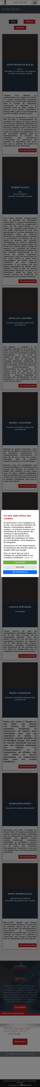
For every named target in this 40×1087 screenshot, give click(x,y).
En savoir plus (20, 572)
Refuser (20, 567)
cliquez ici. (28, 557)
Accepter (20, 562)
